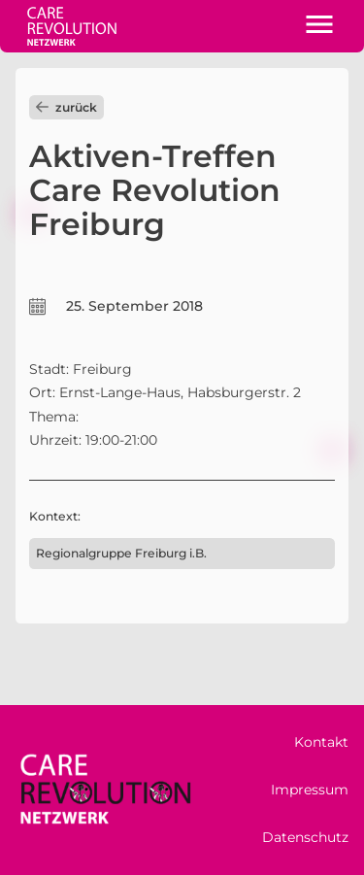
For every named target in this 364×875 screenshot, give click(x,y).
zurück (66, 107)
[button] (319, 26)
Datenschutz (305, 837)
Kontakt (321, 742)
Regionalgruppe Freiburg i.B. (121, 553)
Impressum (309, 789)
